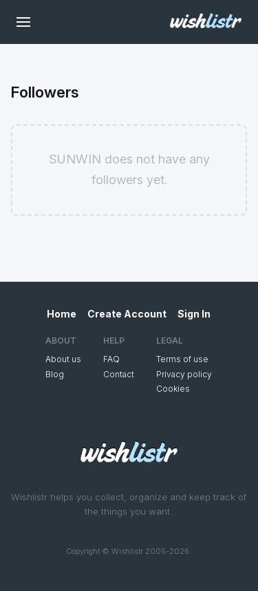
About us (63, 359)
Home (61, 314)
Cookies (173, 388)
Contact (118, 374)
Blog (54, 374)
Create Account (126, 314)
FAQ (111, 359)
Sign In (194, 314)
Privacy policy (184, 374)
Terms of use (182, 359)
